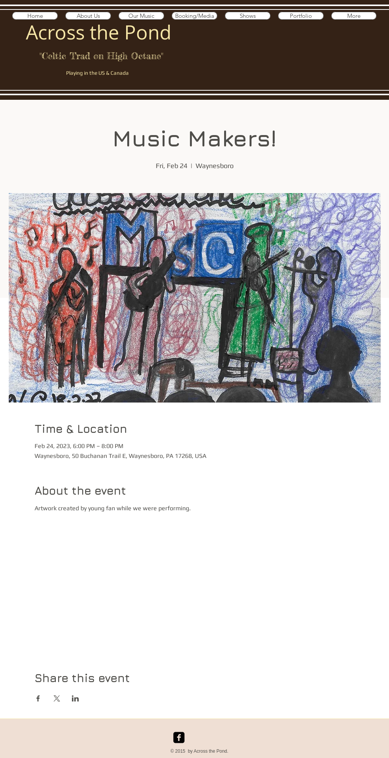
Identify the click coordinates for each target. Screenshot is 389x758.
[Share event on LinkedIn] (75, 698)
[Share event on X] (56, 698)
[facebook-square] (179, 737)
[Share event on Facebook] (38, 698)
